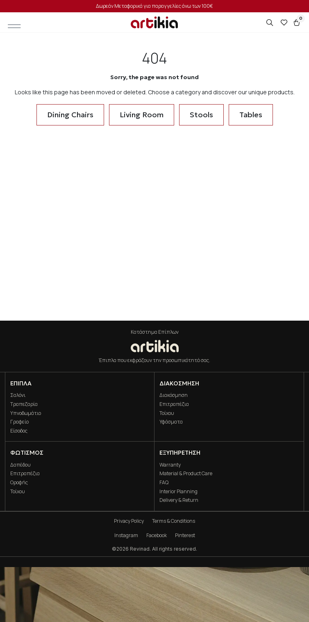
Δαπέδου (20, 464)
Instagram (126, 535)
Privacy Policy (129, 520)
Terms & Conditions (173, 520)
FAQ (163, 482)
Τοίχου (166, 413)
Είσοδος (18, 430)
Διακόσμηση (173, 395)
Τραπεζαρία (24, 404)
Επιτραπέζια (174, 404)
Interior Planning (178, 491)
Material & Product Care (185, 473)
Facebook (156, 535)
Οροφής (19, 482)
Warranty (170, 464)
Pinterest (185, 535)
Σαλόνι (17, 395)
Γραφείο (19, 421)
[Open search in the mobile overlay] (270, 22)
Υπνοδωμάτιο (25, 413)
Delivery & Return (178, 500)
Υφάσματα (171, 421)
